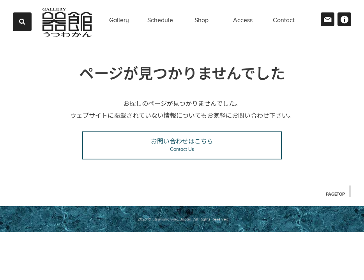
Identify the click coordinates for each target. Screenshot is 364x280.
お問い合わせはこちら (182, 145)
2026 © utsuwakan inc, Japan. (165, 219)
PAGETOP (335, 193)
